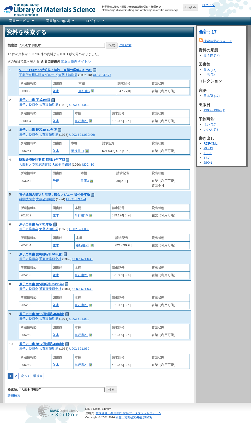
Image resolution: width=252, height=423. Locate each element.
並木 (56, 91)
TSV (207, 158)
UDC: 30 (88, 164)
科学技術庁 (27, 199)
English (190, 7)
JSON (208, 162)
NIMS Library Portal (48, 9)
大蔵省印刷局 (67, 75)
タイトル (84, 61)
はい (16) (210, 124)
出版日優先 (69, 61)
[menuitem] (21, 21)
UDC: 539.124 (76, 199)
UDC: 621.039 (79, 105)
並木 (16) (210, 70)
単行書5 (84, 91)
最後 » (37, 376)
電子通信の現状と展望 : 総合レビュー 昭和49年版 (54, 194)
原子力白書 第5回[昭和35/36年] (41, 284)
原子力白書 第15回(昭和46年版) (41, 314)
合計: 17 (208, 32)
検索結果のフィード (218, 41)
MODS (208, 148)
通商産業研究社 (50, 259)
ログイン (208, 5)
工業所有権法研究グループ (38, 75)
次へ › (25, 376)
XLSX (208, 153)
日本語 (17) (212, 96)
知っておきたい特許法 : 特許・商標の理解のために (55, 70)
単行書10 (81, 215)
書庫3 (85, 181)
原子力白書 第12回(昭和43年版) (41, 344)
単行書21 (81, 121)
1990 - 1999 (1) (214, 110)
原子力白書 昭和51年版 (35, 224)
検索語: (13, 45)
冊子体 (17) (212, 55)
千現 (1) (209, 74)
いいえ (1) (211, 129)
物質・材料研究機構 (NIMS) (134, 417)
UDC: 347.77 (102, 75)
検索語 (12, 389)
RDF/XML (210, 143)
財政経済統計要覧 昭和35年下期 (42, 160)
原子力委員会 (28, 105)
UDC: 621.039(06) (82, 135)
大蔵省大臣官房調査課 (35, 164)
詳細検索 (125, 45)
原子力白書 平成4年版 (34, 100)
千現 (56, 181)
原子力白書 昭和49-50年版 (38, 130)
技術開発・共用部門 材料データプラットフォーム (128, 413)
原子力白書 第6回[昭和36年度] (40, 254)
